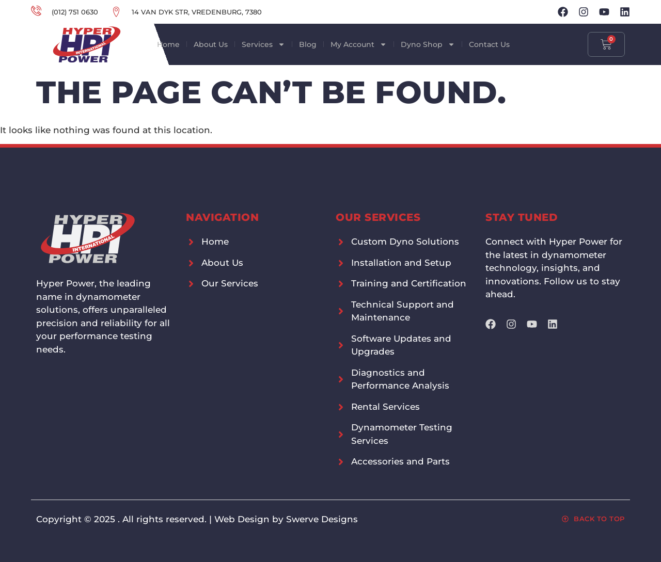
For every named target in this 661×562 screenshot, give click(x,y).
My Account (358, 44)
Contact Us (489, 44)
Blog (308, 44)
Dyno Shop (428, 44)
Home (168, 44)
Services (263, 44)
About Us (211, 44)
